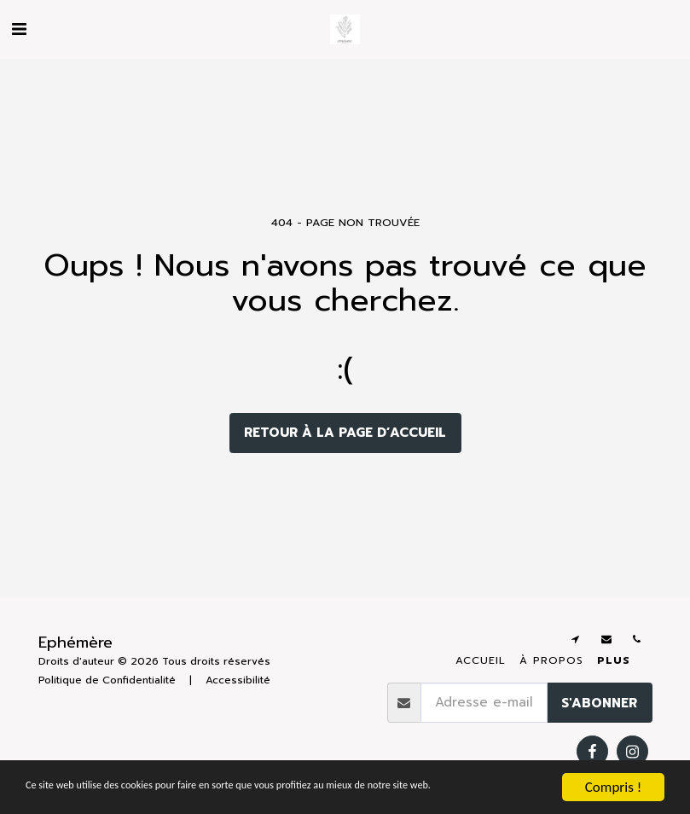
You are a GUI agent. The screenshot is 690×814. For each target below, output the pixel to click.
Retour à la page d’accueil (345, 432)
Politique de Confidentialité (107, 680)
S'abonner (599, 703)
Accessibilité (238, 680)
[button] (18, 29)
